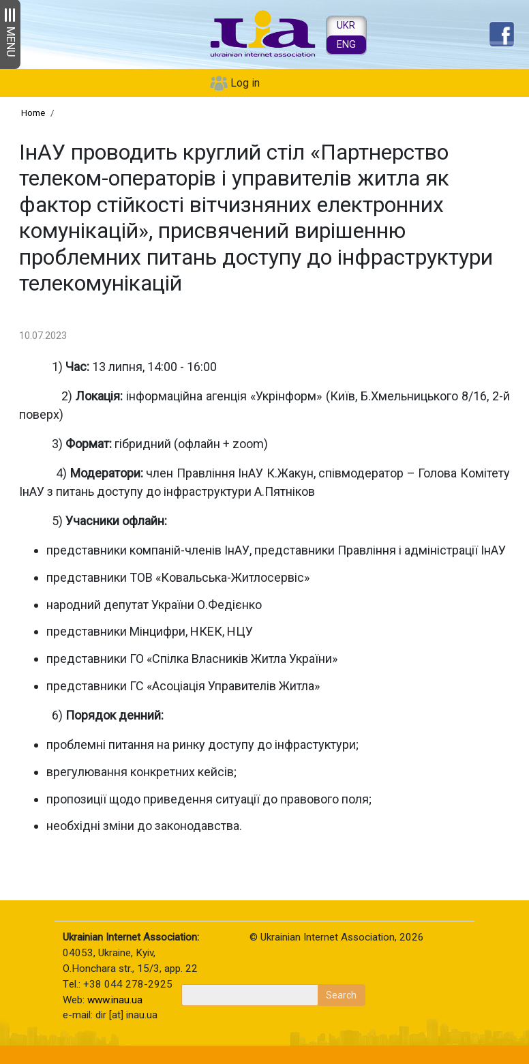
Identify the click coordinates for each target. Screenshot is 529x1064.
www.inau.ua (114, 1000)
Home (33, 112)
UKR (346, 25)
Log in (245, 82)
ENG (346, 44)
